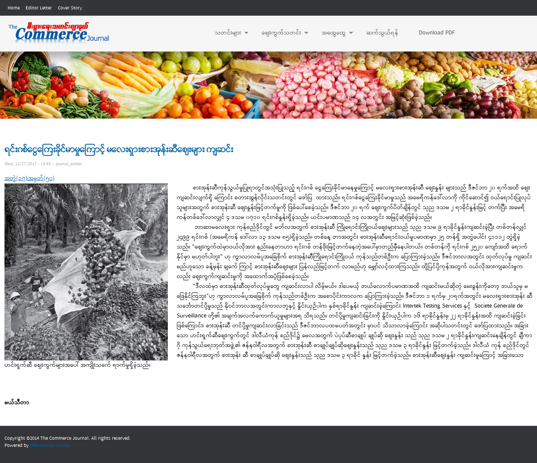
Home (14, 8)
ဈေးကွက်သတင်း (280, 33)
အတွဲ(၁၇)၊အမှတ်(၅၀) (29, 178)
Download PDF (437, 33)
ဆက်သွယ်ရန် (382, 33)
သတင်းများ (227, 33)
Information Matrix (50, 446)
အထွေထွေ (333, 33)
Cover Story (70, 8)
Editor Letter (39, 8)
